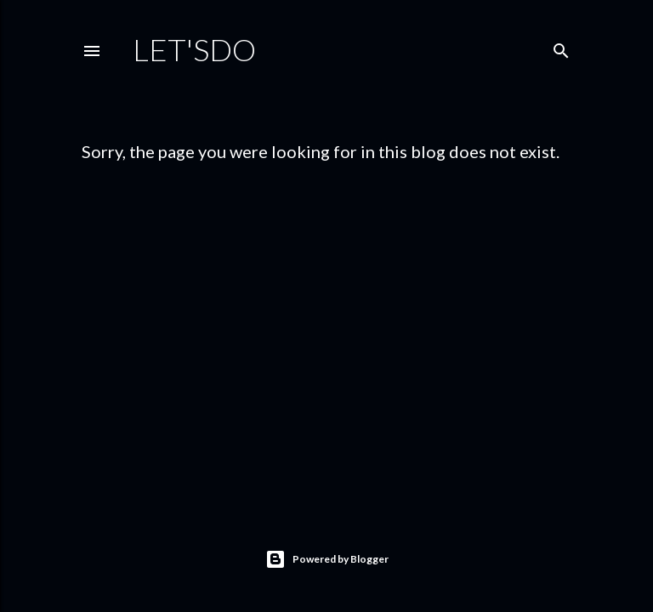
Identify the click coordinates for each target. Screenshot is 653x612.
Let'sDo (194, 49)
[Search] (561, 47)
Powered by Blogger (327, 559)
